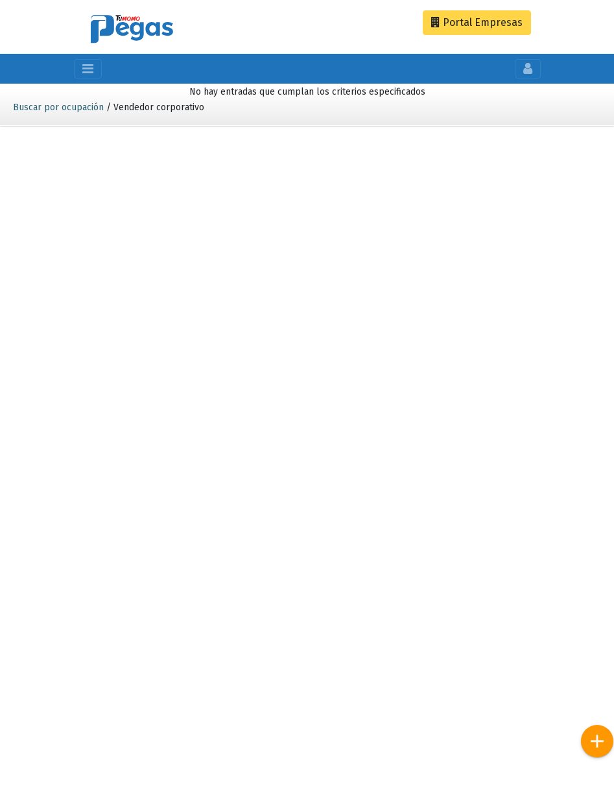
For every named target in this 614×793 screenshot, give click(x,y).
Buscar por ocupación (58, 107)
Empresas (477, 22)
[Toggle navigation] (88, 68)
